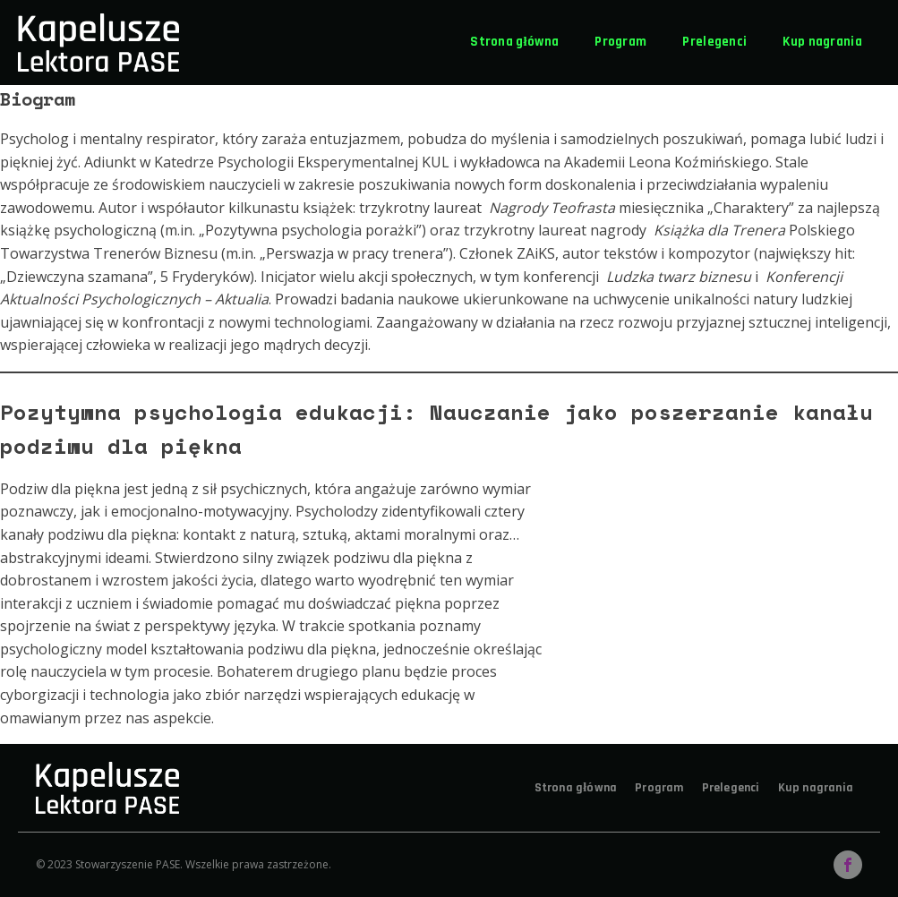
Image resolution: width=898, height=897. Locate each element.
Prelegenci (714, 41)
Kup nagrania (822, 41)
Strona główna (514, 41)
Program (620, 41)
